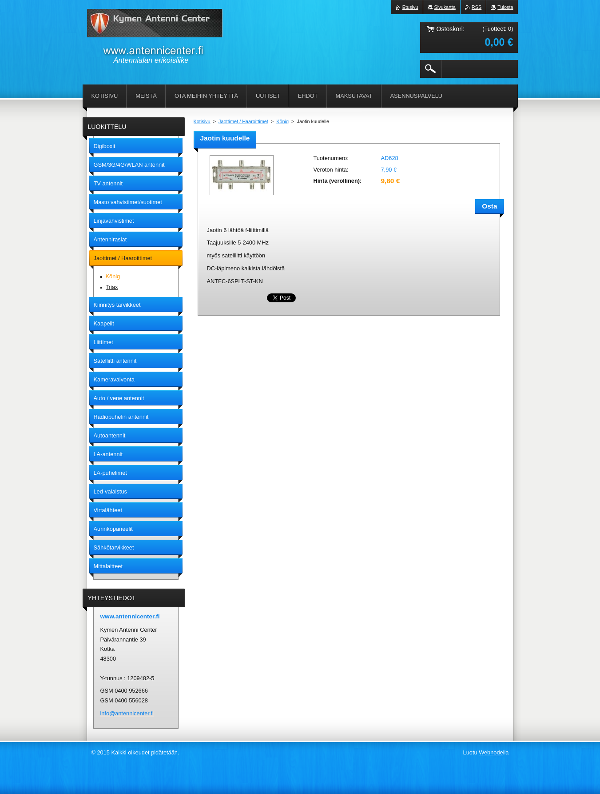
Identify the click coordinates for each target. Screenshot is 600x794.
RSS (476, 7)
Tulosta (505, 7)
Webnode (491, 752)
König (282, 121)
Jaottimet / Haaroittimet (243, 121)
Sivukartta (445, 7)
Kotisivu (202, 121)
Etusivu (410, 7)
